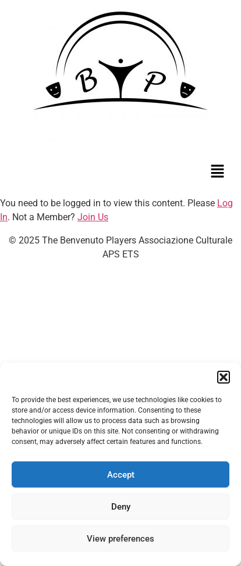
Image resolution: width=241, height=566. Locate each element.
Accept (120, 475)
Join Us (92, 217)
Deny (120, 506)
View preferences (120, 538)
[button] (223, 377)
